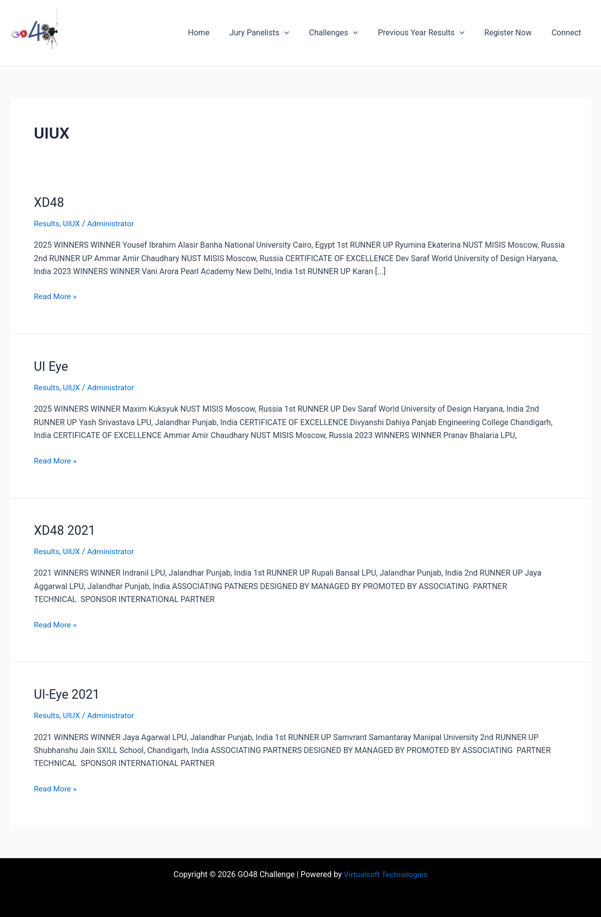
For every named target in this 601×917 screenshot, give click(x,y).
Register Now (514, 32)
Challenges (347, 33)
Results (47, 223)
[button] (302, 33)
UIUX (72, 223)
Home (221, 32)
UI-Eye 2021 (68, 693)
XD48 (49, 202)
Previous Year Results (431, 33)
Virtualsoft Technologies (386, 873)
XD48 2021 (66, 529)
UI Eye (51, 365)
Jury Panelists (277, 33)
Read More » (56, 295)
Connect (568, 32)
